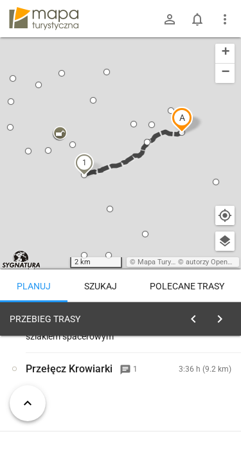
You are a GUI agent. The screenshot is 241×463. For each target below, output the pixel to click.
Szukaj (100, 286)
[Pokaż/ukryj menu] (225, 19)
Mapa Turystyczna (166, 262)
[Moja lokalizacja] (225, 215)
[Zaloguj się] (169, 19)
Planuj (34, 286)
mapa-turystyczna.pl (43, 18)
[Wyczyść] (223, 315)
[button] (182, 119)
